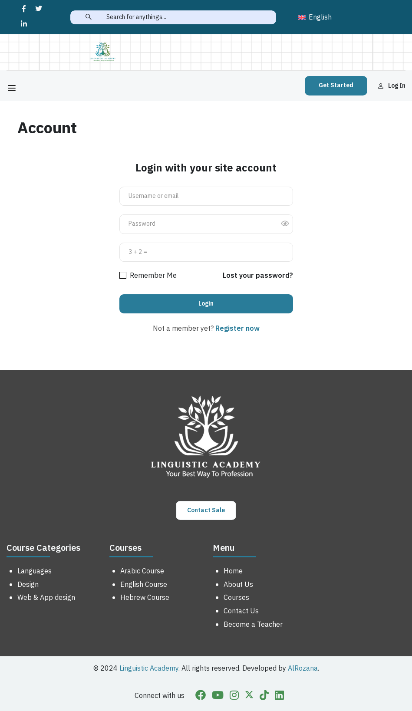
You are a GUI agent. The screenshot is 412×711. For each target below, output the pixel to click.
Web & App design (46, 597)
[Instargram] (234, 696)
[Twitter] (249, 696)
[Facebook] (200, 696)
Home (233, 571)
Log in (391, 85)
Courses (236, 597)
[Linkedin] (279, 696)
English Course (143, 584)
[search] (88, 17)
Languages (34, 571)
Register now (237, 328)
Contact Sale (206, 510)
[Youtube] (218, 696)
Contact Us (241, 611)
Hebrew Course (144, 597)
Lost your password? (258, 275)
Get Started (336, 85)
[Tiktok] (264, 696)
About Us (238, 584)
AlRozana (303, 668)
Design (28, 584)
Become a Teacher (253, 624)
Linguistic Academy (148, 668)
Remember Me (148, 275)
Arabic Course (142, 571)
